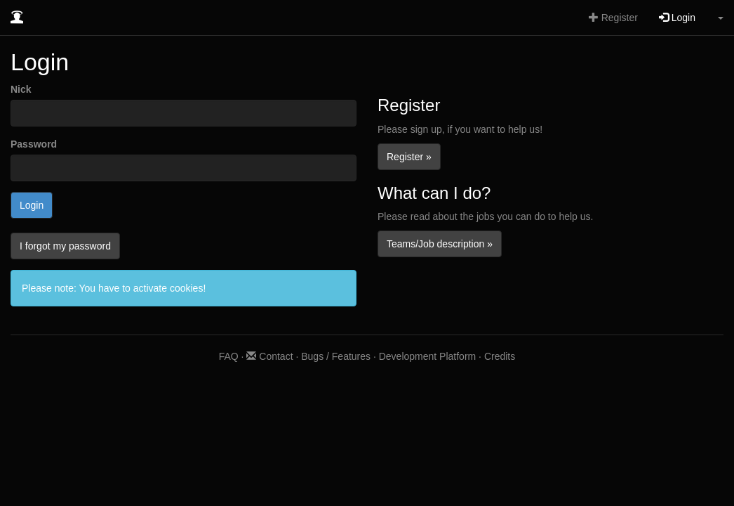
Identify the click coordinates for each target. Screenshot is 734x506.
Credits (499, 356)
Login (677, 17)
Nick (21, 89)
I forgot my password (65, 246)
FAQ (229, 356)
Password (34, 144)
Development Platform (427, 356)
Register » (409, 156)
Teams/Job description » (440, 243)
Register (613, 17)
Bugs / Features (336, 356)
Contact (269, 356)
